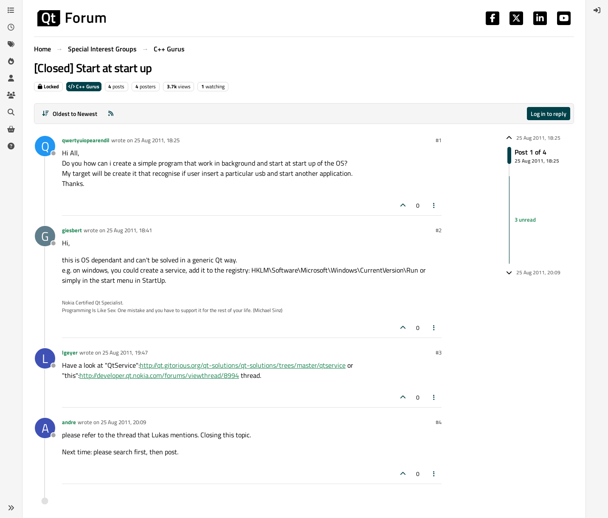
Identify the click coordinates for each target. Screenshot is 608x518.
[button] (11, 508)
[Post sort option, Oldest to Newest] (69, 113)
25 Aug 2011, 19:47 (125, 352)
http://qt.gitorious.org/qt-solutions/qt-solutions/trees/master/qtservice (243, 365)
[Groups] (11, 95)
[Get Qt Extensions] (11, 129)
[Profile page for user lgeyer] (45, 358)
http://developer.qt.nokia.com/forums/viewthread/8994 (159, 375)
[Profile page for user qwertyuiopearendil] (45, 146)
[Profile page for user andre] (45, 428)
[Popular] (11, 61)
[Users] (11, 78)
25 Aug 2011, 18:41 (129, 230)
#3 (439, 352)
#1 (439, 140)
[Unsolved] (11, 146)
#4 (439, 422)
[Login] (597, 10)
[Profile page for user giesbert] (45, 236)
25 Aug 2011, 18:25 (157, 140)
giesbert (72, 230)
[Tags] (11, 44)
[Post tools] (434, 205)
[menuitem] (597, 10)
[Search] (11, 112)
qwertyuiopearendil (86, 140)
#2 (439, 230)
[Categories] (11, 10)
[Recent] (11, 27)
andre (69, 422)
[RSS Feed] (110, 113)
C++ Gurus (83, 86)
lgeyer (70, 352)
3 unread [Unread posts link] (525, 219)
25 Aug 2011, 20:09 (123, 422)
